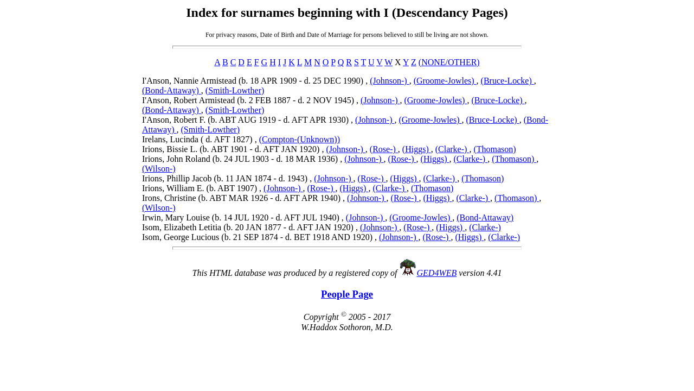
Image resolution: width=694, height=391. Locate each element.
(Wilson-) (159, 168)
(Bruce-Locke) (507, 80)
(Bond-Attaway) (171, 90)
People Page (347, 294)
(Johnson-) (389, 80)
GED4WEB (437, 273)
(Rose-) (384, 149)
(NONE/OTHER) (449, 62)
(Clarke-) (452, 149)
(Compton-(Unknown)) (299, 139)
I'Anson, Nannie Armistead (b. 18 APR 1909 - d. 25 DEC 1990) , (256, 80)
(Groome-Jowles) (445, 80)
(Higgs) (416, 149)
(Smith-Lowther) (234, 90)
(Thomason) (494, 149)
